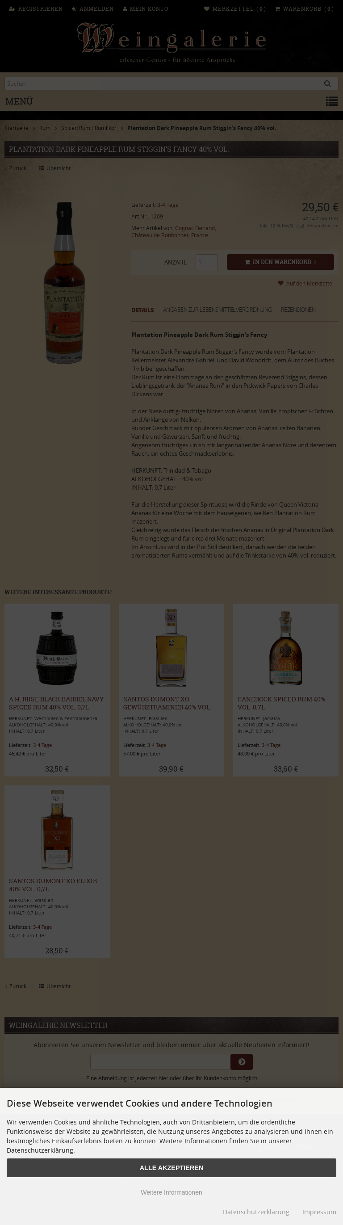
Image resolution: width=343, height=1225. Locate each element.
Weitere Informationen (171, 1192)
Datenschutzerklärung (256, 1212)
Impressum (319, 1212)
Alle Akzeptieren (172, 1167)
